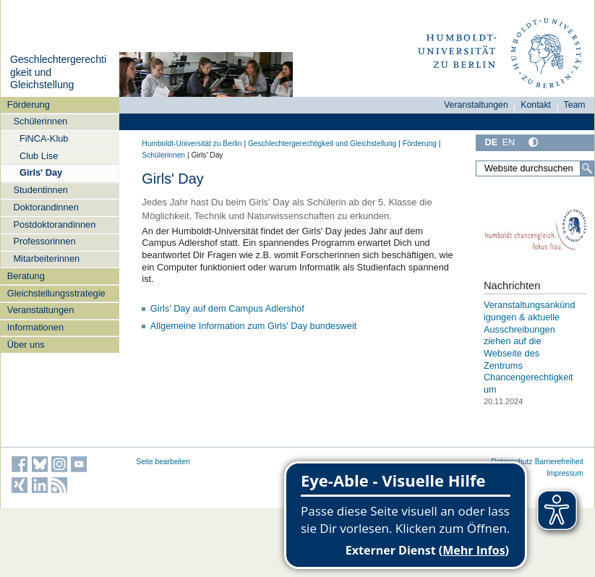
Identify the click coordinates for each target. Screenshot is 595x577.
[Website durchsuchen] (535, 168)
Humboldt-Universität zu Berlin (191, 144)
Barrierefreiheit (559, 462)
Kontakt (536, 105)
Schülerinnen (40, 121)
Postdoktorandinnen (54, 224)
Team (575, 105)
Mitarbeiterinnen (46, 258)
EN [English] (508, 142)
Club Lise (39, 155)
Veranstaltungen (40, 309)
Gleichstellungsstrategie (56, 293)
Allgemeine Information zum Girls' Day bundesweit (253, 325)
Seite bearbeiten (163, 462)
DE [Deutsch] (490, 142)
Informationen (35, 327)
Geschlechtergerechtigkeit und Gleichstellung (322, 144)
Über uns (26, 344)
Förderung (28, 104)
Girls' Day (41, 172)
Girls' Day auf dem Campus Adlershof (227, 308)
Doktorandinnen (45, 207)
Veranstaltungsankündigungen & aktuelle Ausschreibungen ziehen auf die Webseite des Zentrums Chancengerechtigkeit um (529, 346)
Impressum (565, 473)
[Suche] (587, 168)
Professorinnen (44, 241)
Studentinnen (40, 189)
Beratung (26, 275)
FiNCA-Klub (44, 138)
